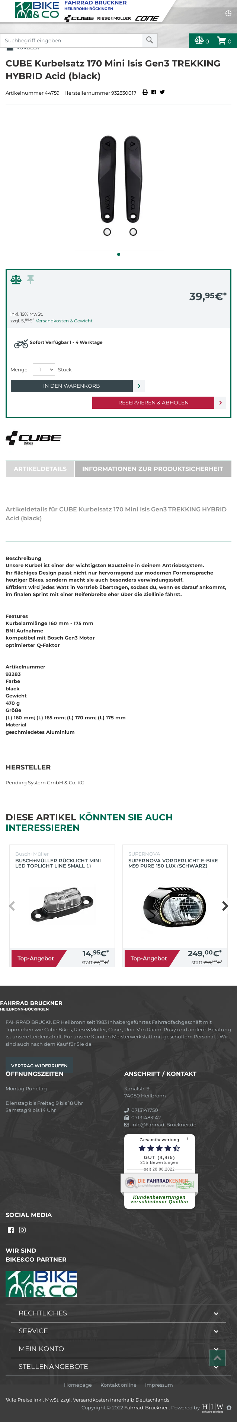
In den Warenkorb (71, 386)
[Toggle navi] (6, 6)
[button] (118, 254)
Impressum (159, 1385)
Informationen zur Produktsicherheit (152, 468)
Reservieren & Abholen (153, 402)
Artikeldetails (40, 468)
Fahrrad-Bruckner (146, 1407)
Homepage (78, 1385)
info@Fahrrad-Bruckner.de (160, 1124)
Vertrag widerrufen (39, 1065)
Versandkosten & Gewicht (64, 320)
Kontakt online (118, 1385)
